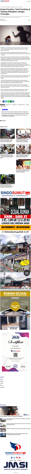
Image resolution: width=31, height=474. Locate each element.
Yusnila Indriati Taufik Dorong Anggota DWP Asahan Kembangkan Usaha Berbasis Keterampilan (23, 170)
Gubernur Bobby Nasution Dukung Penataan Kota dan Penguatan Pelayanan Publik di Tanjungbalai (22, 140)
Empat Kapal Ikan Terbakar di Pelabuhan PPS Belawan (11, 416)
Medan (1, 385)
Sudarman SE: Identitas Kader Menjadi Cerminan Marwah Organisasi (19, 428)
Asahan (1, 379)
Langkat (1, 383)
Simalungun (2, 387)
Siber (15, 460)
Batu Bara (2, 381)
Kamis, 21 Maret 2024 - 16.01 (3, 20)
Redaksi (11, 460)
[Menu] (30, 1)
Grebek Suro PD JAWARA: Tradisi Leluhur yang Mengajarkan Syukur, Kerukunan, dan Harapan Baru (6, 140)
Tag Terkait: (2, 104)
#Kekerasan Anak (8, 104)
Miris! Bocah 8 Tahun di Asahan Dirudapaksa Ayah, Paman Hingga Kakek (15, 111)
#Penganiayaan (14, 104)
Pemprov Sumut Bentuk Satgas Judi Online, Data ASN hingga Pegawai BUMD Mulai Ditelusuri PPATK (22, 155)
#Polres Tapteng (3, 106)
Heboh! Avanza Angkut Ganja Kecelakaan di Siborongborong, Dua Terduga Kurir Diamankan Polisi (6, 186)
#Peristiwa (27, 104)
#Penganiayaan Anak (21, 104)
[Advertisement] (15, 396)
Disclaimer (19, 460)
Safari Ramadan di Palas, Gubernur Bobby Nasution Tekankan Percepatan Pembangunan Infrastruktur (17, 434)
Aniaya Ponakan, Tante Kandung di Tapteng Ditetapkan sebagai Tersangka (15, 113)
